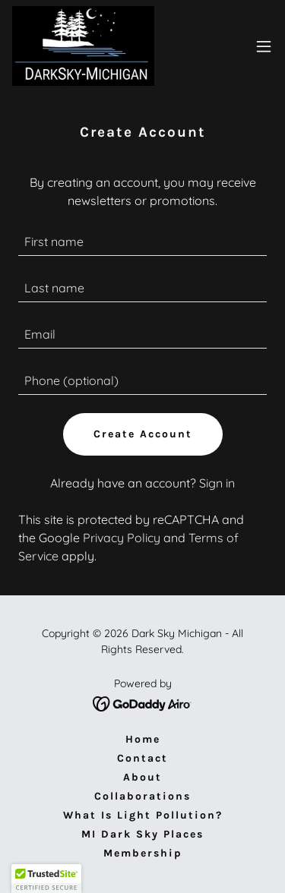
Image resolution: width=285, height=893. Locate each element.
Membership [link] (142, 853)
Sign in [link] (217, 483)
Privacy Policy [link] (121, 537)
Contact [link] (142, 758)
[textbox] (142, 242)
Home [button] (142, 739)
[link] (83, 46)
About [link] (142, 777)
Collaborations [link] (142, 796)
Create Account (142, 434)
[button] (264, 46)
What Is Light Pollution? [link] (143, 815)
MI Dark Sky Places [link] (142, 834)
